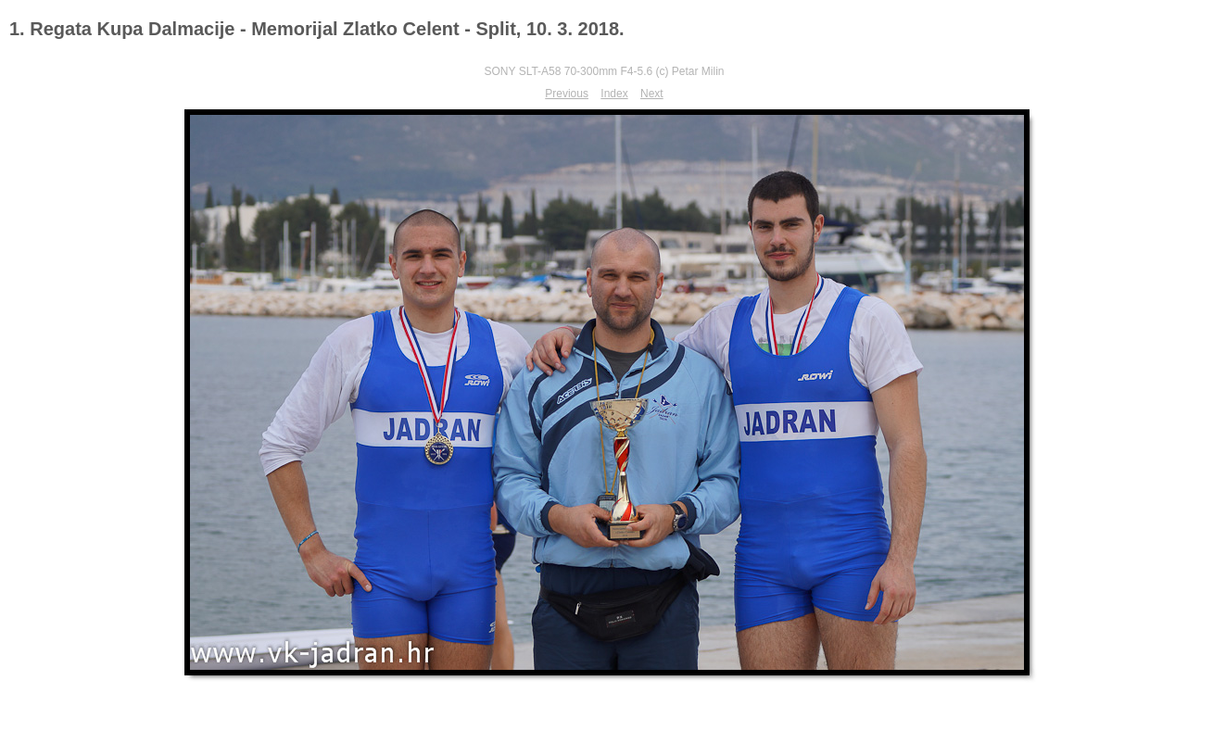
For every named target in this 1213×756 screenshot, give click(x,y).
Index (613, 93)
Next (651, 93)
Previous (566, 93)
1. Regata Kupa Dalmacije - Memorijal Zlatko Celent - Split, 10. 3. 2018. (317, 29)
